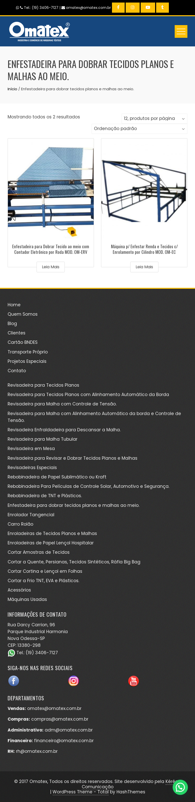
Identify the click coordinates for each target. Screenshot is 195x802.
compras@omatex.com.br (59, 719)
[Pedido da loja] (139, 129)
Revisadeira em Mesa (31, 448)
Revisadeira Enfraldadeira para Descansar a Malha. (64, 430)
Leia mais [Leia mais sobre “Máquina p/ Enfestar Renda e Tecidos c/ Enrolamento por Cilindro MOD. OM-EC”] (144, 267)
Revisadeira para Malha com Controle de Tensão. (62, 404)
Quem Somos (23, 314)
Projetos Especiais (27, 361)
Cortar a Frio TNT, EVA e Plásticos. (43, 581)
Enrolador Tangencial (31, 515)
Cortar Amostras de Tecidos (39, 552)
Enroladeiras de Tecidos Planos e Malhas (52, 533)
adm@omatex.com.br (69, 730)
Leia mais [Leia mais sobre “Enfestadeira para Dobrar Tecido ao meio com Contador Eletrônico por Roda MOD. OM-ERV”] (50, 267)
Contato (17, 371)
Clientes (16, 333)
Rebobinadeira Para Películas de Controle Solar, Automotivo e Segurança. (88, 486)
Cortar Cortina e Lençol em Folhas (45, 571)
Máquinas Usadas (27, 599)
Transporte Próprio (28, 352)
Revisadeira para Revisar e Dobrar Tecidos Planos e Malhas (72, 458)
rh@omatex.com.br (37, 751)
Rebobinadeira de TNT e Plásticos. (45, 496)
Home (14, 305)
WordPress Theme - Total (81, 792)
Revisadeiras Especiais (32, 468)
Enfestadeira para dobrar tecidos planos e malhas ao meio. (73, 505)
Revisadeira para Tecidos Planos (43, 385)
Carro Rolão (20, 524)
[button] (180, 787)
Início (12, 89)
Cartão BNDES (23, 342)
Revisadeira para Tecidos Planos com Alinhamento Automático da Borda (88, 394)
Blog (12, 323)
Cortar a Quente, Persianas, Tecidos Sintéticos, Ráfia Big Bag (74, 562)
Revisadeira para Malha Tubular (42, 439)
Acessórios (19, 590)
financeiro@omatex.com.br (64, 741)
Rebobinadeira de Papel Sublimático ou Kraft (57, 477)
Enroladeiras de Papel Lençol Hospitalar (51, 543)
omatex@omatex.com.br (54, 708)
